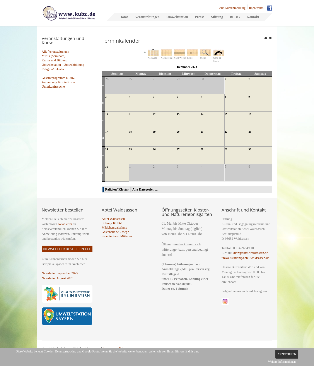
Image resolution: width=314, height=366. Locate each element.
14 (202, 114)
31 (106, 166)
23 (249, 131)
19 (154, 131)
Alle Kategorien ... (145, 189)
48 (103, 85)
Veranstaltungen (147, 17)
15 (226, 114)
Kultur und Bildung (54, 60)
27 (178, 149)
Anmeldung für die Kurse (58, 82)
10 (106, 114)
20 (178, 131)
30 (249, 149)
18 (130, 131)
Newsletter (65, 224)
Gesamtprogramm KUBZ (58, 78)
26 (154, 149)
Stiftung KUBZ (112, 223)
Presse (199, 17)
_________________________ (62, 73)
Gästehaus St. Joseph (115, 232)
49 (103, 103)
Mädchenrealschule (114, 227)
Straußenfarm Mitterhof (117, 236)
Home (123, 17)
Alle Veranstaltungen (55, 51)
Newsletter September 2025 (60, 273)
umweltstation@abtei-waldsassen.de (245, 258)
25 (130, 149)
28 (202, 149)
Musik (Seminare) (53, 56)
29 (226, 149)
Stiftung (217, 17)
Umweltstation (177, 17)
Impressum (256, 8)
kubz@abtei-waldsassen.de (250, 253)
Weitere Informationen (282, 361)
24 (106, 149)
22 (226, 131)
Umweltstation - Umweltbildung (63, 64)
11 (130, 114)
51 (103, 138)
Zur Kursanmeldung (232, 8)
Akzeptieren (287, 354)
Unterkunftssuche (53, 86)
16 (249, 114)
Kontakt (253, 17)
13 (178, 114)
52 (103, 155)
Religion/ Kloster (53, 69)
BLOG (235, 17)
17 (106, 131)
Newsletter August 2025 (57, 278)
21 (202, 131)
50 (103, 120)
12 (154, 114)
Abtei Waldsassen (113, 218)
